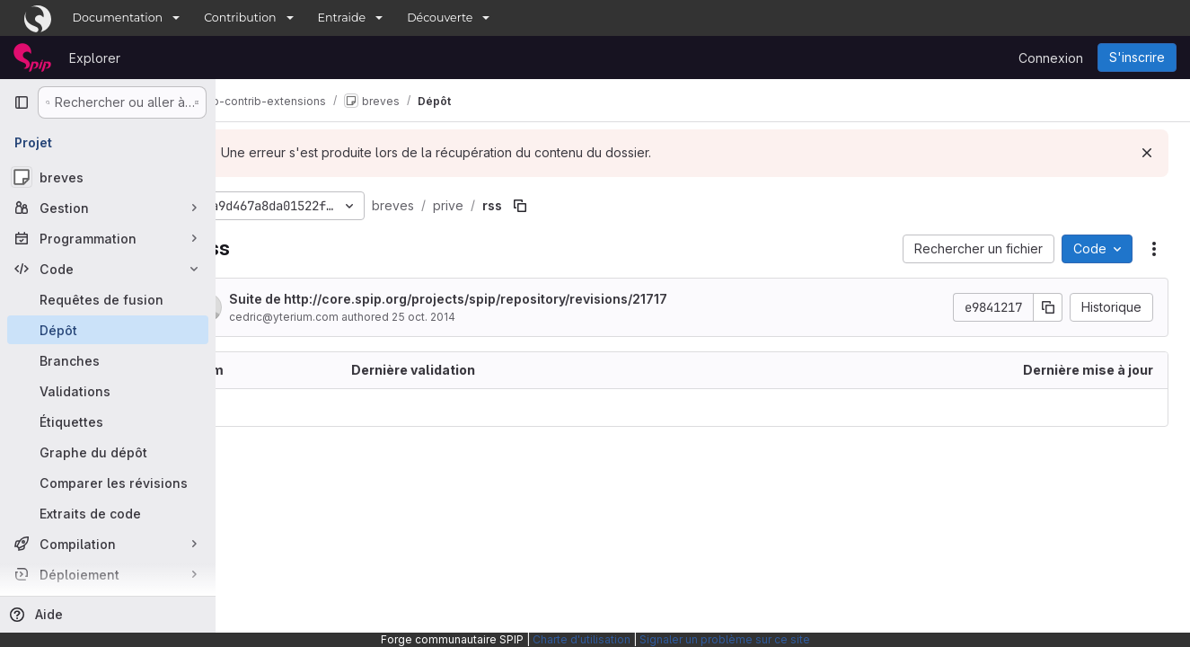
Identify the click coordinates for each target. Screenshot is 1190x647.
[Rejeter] (1147, 153)
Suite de (507, 298)
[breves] (107, 177)
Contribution (240, 17)
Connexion (1050, 58)
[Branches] (107, 360)
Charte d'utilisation (581, 639)
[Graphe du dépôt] (107, 452)
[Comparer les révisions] (107, 482)
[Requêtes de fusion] (107, 299)
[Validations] (107, 391)
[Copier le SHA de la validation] (1048, 307)
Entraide (342, 17)
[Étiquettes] (107, 421)
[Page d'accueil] (32, 57)
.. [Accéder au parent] (255, 407)
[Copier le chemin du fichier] (579, 205)
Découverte (439, 17)
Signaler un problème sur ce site (724, 639)
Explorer (94, 58)
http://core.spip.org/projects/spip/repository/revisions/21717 (535, 298)
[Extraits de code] (107, 513)
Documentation (118, 17)
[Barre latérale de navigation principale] (21, 102)
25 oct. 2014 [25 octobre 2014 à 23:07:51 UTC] (483, 317)
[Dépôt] (107, 329)
